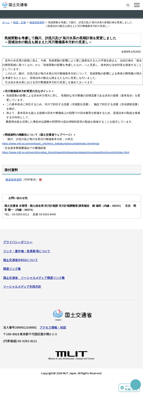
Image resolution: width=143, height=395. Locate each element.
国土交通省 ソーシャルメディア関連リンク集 (34, 277)
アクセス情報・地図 (53, 327)
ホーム (6, 22)
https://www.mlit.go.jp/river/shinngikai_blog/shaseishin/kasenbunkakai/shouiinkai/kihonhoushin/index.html (65, 152)
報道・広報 (19, 22)
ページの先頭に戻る (131, 387)
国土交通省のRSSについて (20, 260)
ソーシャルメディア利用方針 (22, 286)
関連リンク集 (12, 268)
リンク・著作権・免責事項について (26, 251)
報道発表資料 (37, 22)
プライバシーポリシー (18, 242)
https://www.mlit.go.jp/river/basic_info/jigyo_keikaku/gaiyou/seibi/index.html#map (50, 143)
